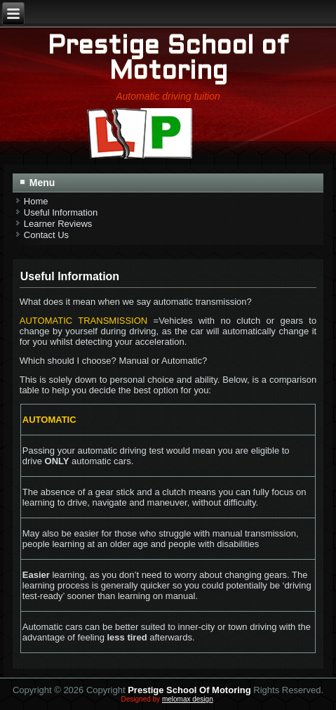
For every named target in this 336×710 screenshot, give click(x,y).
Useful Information (61, 212)
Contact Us (46, 235)
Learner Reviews (58, 223)
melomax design (187, 699)
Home (36, 201)
